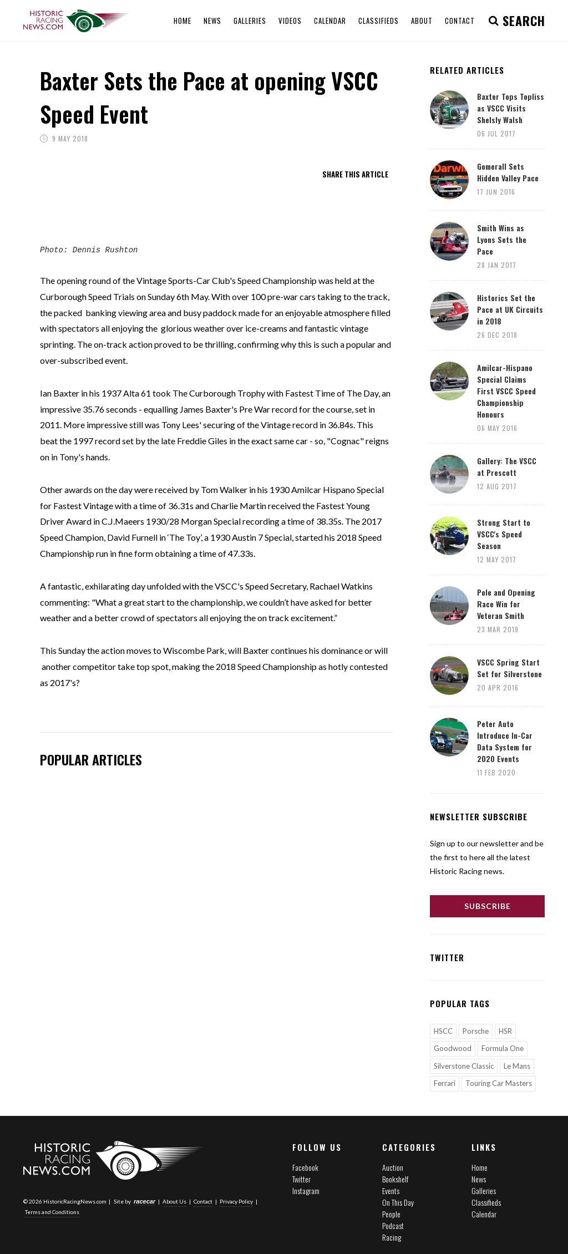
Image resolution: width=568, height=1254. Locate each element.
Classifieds (486, 1202)
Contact (203, 1201)
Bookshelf (395, 1179)
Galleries (483, 1190)
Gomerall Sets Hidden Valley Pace (508, 172)
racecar (144, 1201)
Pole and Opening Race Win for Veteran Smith (506, 603)
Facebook (305, 1167)
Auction (392, 1167)
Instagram (306, 1190)
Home (479, 1167)
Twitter (301, 1179)
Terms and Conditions (52, 1212)
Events (390, 1190)
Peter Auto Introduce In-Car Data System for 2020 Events (504, 741)
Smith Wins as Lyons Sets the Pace (501, 239)
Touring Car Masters (498, 1083)
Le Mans (517, 1066)
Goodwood (452, 1048)
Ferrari (444, 1083)
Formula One (502, 1048)
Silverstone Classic (464, 1066)
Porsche (476, 1031)
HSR (505, 1031)
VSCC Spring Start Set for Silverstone (509, 667)
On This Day (398, 1202)
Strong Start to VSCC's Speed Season (503, 533)
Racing (391, 1237)
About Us (174, 1201)
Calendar (483, 1214)
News (478, 1179)
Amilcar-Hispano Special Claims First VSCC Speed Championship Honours (506, 391)
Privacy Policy (236, 1201)
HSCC (443, 1031)
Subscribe (487, 906)
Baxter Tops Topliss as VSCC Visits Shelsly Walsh (510, 107)
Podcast (393, 1225)
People (391, 1214)
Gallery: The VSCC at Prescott (506, 466)
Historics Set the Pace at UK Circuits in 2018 (510, 309)
